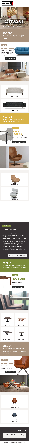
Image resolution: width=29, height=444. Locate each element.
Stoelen (6, 346)
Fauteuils (7, 117)
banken (7, 32)
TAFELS (6, 263)
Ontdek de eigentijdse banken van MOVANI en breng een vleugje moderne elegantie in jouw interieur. (14, 37)
